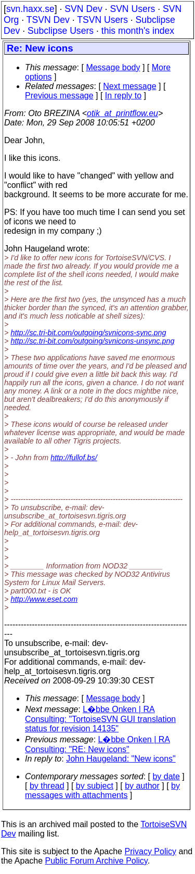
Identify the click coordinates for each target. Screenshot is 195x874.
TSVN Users (102, 20)
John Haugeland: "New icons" (121, 758)
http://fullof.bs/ (73, 457)
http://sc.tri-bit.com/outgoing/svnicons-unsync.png (92, 341)
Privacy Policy (150, 851)
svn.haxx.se (30, 9)
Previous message (59, 95)
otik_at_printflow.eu (122, 113)
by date (165, 776)
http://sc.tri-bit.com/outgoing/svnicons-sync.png (88, 332)
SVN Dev (83, 9)
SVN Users (132, 9)
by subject (94, 785)
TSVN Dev (48, 20)
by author (142, 785)
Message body (113, 67)
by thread (47, 785)
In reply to (123, 95)
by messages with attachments (102, 790)
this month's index (137, 31)
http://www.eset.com (43, 599)
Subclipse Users (61, 31)
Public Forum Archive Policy (96, 860)
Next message (129, 86)
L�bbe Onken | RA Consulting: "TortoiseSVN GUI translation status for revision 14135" (100, 719)
